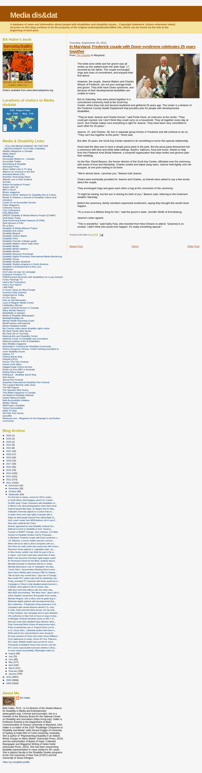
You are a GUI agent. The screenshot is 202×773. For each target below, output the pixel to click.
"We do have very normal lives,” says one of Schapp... (33, 575)
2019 (9, 457)
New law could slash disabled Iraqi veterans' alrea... (32, 621)
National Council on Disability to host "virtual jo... (30, 529)
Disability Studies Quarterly (16, 261)
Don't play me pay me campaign (19, 272)
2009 (9, 680)
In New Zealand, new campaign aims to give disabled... (33, 613)
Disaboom (8, 269)
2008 (9, 683)
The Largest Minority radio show (19, 385)
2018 (9, 460)
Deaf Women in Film (13, 223)
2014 (9, 473)
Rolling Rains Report (13, 372)
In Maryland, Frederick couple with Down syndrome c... (33, 537)
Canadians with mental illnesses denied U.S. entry (31, 607)
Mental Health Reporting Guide (18, 320)
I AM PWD (8, 287)
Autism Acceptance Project (16, 184)
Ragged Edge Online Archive (17, 367)
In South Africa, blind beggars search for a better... (31, 500)
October (13, 491)
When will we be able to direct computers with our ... (32, 543)
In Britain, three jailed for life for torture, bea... (29, 587)
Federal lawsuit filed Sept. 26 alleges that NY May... (31, 509)
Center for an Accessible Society (19, 202)
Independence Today (13, 295)
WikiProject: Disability (14, 405)
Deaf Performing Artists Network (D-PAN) (24, 220)
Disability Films (10, 238)
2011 (9, 482)
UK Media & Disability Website (18, 395)
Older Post (193, 246)
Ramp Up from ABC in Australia (19, 369)
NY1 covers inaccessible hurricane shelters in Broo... (32, 648)
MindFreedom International (16, 323)
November (14, 488)
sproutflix (7, 415)
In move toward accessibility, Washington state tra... (32, 650)
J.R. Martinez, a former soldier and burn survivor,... (31, 540)
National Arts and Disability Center (20, 336)
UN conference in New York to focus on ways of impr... (33, 616)
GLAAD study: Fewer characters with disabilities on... (32, 503)
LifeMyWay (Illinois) (12, 305)
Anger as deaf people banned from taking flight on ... (32, 517)
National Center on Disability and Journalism (25, 338)
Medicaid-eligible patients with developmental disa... (32, 601)
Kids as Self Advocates (14, 300)
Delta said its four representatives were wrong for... (31, 633)
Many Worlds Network (14, 310)
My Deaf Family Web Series (17, 331)
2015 (9, 470)
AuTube (7, 182)
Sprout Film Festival (13, 379)
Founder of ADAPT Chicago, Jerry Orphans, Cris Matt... (33, 532)
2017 (9, 463)
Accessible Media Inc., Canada (18, 158)
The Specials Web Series (15, 390)
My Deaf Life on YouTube (15, 333)
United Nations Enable (14, 397)
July (11, 656)
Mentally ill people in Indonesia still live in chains (30, 564)
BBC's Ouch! (9, 189)
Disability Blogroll (11, 233)
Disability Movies (11, 251)
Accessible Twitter (12, 161)
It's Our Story (9, 297)
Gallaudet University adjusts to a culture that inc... (31, 511)
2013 (9, 476)
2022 (9, 448)
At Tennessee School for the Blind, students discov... (32, 561)
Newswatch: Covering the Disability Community (27, 346)
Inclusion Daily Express (14, 292)
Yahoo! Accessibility (13, 408)
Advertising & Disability (14, 164)
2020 (9, 454)
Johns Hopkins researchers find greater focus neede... (33, 595)
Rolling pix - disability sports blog (19, 374)
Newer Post (76, 246)
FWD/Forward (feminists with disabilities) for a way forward (33, 277)
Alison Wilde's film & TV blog (17, 169)
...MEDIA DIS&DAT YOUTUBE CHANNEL (24, 148)
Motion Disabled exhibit (14, 325)
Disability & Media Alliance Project (20, 228)
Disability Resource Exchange (18, 254)
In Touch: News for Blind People (19, 289)
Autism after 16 (10, 187)
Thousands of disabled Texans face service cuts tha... (32, 645)
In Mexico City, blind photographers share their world (32, 506)
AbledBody (8, 156)
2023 (9, 444)
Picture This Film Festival (15, 361)
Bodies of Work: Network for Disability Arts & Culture (29, 194)
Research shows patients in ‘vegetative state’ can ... (32, 549)
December (14, 485)
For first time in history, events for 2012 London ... (31, 497)
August (12, 653)
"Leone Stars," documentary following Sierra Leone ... (32, 569)
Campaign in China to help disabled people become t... (33, 584)
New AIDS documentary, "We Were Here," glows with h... (34, 592)
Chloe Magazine (11, 205)
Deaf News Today (12, 218)
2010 (9, 677)
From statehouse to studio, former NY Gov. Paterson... (33, 639)
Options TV (8, 354)
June (11, 659)
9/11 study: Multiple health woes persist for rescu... (31, 642)
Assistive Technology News (16, 176)
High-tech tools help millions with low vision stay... (31, 590)
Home (135, 246)
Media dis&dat (33, 15)
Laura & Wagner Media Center (18, 302)
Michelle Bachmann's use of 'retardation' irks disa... (31, 567)
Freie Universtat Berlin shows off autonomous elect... (32, 624)
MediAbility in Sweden (14, 313)
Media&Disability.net (13, 318)
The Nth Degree (11, 387)
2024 (9, 441)
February (13, 671)
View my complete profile (16, 762)
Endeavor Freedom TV (14, 274)
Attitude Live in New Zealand (17, 179)
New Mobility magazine (14, 343)
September (14, 494)
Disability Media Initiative (15, 248)
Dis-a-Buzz (8, 225)
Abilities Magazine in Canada (17, 151)
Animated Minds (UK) (13, 174)
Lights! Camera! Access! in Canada (21, 307)
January (13, 674)
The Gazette (83, 55)
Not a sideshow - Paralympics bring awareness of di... (33, 604)
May (11, 662)
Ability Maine (9, 153)
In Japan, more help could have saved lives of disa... (32, 555)
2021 (9, 451)
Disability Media (11, 246)
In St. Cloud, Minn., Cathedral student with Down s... (32, 630)
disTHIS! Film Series (13, 413)
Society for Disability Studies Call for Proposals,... (31, 535)
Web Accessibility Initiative (16, 400)
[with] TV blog (10, 410)
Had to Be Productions (14, 282)
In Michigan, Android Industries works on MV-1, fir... (31, 618)
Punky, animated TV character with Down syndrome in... (34, 581)
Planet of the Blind (12, 364)
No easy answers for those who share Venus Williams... (33, 636)
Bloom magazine (11, 192)
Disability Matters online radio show (21, 243)
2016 (9, 467)
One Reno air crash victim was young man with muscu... (34, 546)
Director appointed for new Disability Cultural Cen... (31, 526)
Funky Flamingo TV (12, 279)
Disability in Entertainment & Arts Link (22, 266)
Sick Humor (9, 377)
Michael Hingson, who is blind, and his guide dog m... (32, 598)
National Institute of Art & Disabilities (21, 341)
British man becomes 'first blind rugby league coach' (32, 558)
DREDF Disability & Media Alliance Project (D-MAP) (29, 215)
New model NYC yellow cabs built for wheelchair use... (33, 578)
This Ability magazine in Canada (19, 392)
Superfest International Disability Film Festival (26, 382)
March (12, 668)
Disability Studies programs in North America (25, 264)
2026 (9, 435)
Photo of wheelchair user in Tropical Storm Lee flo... (32, 627)
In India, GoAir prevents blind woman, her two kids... (32, 610)
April (11, 665)
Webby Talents (10, 403)
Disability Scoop (11, 259)
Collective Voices (11, 207)
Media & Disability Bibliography (18, 315)
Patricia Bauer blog (12, 356)
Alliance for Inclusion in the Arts (19, 171)
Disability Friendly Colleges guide (20, 241)
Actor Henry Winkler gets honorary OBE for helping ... (32, 572)
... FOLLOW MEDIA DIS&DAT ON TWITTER (25, 146)
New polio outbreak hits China (22, 523)
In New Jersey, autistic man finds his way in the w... (31, 552)
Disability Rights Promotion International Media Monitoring (32, 256)
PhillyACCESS (10, 359)
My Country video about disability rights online (26, 328)
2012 (9, 479)
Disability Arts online (13, 230)
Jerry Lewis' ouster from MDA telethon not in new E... (32, 520)
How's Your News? (12, 284)
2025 (9, 438)
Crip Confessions (11, 210)
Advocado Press (11, 166)
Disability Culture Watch (15, 236)
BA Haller (25, 698)
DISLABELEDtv (11, 212)
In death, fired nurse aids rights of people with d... (30, 514)
